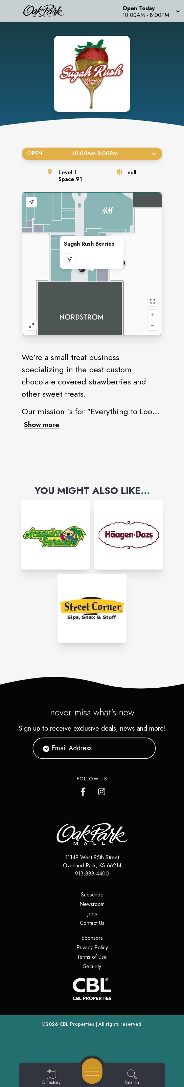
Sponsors (92, 938)
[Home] (47, 11)
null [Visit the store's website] (132, 172)
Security (92, 966)
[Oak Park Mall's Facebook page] (84, 790)
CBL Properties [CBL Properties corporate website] (77, 1024)
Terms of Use (92, 957)
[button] (150, 11)
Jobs (92, 913)
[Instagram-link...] (55, 535)
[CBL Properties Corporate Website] (92, 989)
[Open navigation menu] (92, 1071)
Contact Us (92, 923)
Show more (41, 425)
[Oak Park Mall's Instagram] (102, 790)
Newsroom (92, 904)
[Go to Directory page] (51, 1077)
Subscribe (92, 895)
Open (92, 153)
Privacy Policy (92, 947)
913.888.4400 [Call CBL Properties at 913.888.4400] (92, 874)
